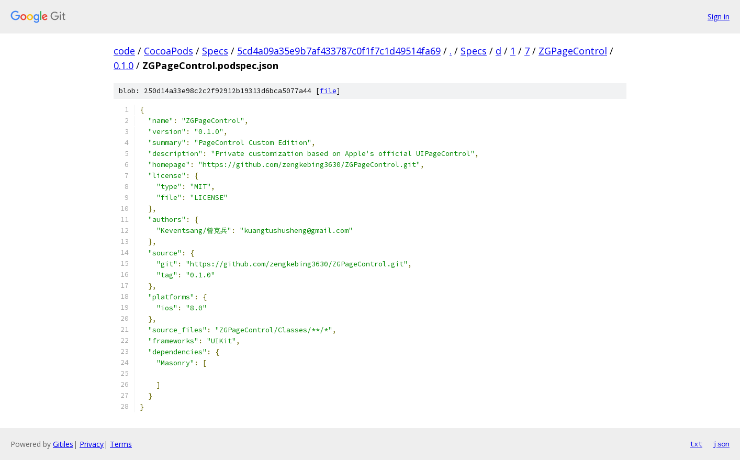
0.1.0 (123, 65)
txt (696, 443)
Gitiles (63, 444)
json (721, 443)
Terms (121, 444)
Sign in (719, 16)
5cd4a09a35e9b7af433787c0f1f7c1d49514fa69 (339, 50)
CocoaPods (168, 50)
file (328, 90)
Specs (215, 50)
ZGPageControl (573, 50)
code (124, 50)
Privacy (92, 444)
